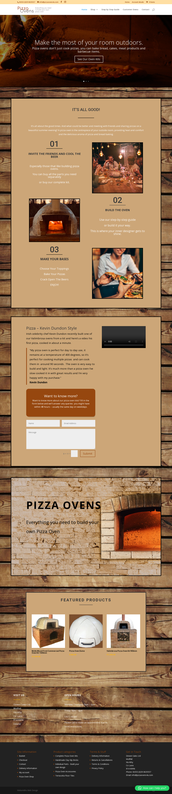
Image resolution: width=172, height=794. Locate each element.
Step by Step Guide (110, 10)
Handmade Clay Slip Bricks (66, 760)
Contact (145, 10)
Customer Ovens (130, 10)
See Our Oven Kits (89, 59)
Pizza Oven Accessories (65, 771)
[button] (152, 788)
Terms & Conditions (100, 764)
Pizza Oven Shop (26, 776)
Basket (22, 756)
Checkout (23, 760)
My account (24, 772)
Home (127, 2)
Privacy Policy (97, 768)
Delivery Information (28, 768)
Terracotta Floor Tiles (64, 775)
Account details (138, 2)
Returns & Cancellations (102, 760)
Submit (87, 453)
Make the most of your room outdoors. (89, 42)
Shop (93, 10)
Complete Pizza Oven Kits (66, 756)
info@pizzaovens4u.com (142, 775)
